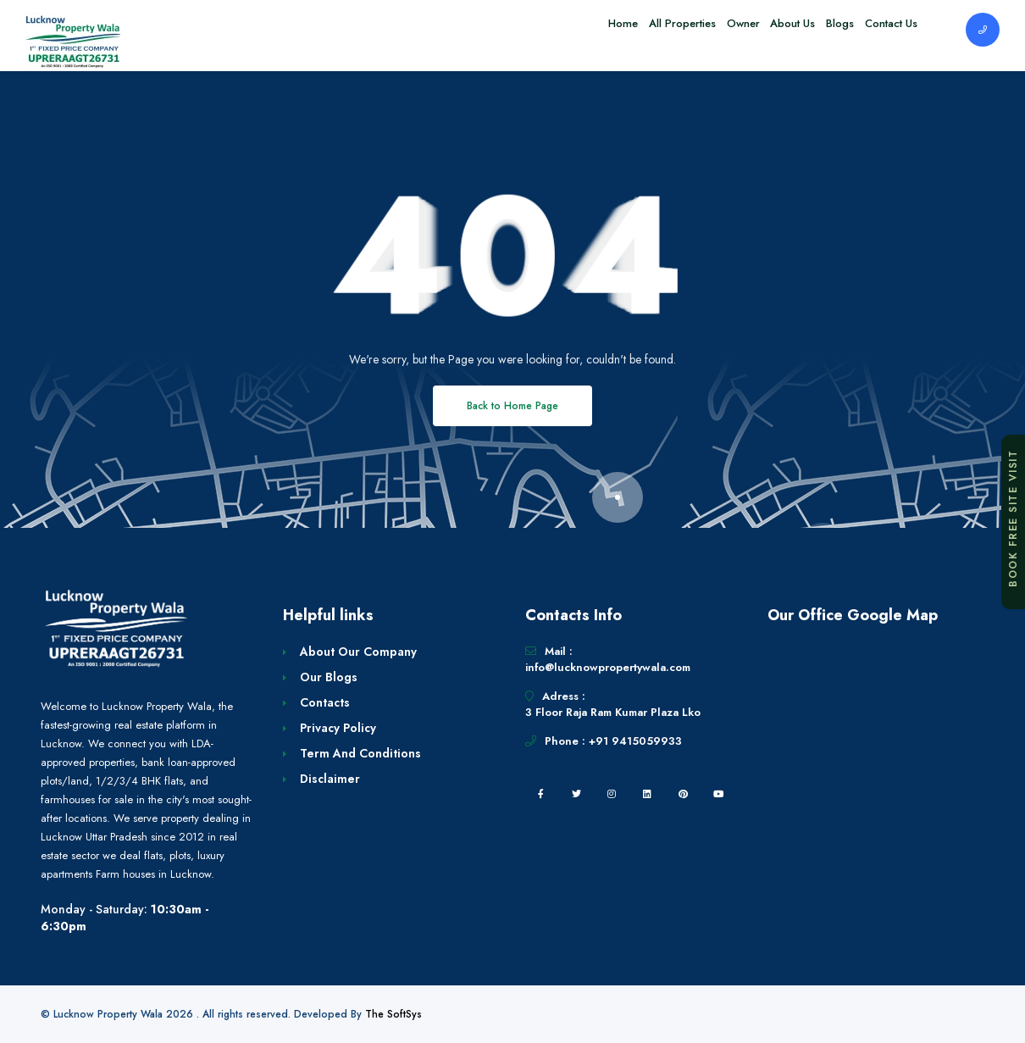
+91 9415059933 (635, 741)
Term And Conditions (360, 753)
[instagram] (611, 794)
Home (561, 29)
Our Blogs (328, 677)
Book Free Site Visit (1013, 518)
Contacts (325, 702)
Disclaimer (330, 778)
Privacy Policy (338, 727)
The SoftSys (393, 1014)
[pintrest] (683, 794)
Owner (703, 29)
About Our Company (358, 651)
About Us (764, 29)
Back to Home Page (512, 405)
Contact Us (885, 29)
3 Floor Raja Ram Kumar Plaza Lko (613, 712)
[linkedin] (647, 794)
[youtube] (718, 794)
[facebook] (540, 794)
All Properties (631, 29)
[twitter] (576, 794)
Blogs (823, 29)
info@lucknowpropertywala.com (607, 667)
